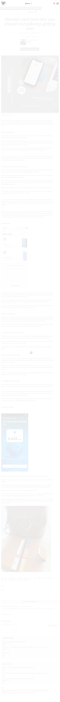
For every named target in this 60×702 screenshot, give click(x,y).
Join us (27, 4)
